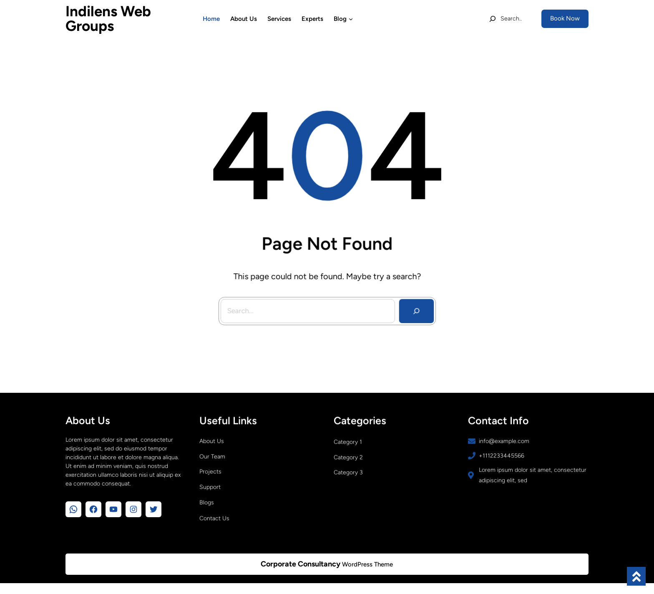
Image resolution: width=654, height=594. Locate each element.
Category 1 (348, 444)
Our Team (212, 459)
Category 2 (348, 459)
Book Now (565, 18)
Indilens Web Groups (108, 19)
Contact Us (214, 520)
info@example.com (504, 443)
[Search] (413, 307)
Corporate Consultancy (300, 564)
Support (210, 489)
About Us (211, 443)
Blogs (206, 504)
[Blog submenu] (351, 19)
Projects (210, 474)
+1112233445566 (501, 458)
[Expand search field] (505, 18)
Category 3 (348, 474)
